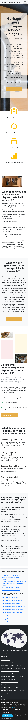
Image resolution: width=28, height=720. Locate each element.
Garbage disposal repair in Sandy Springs (13, 606)
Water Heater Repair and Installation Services (12, 676)
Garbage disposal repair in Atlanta (11, 597)
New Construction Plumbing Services (10, 671)
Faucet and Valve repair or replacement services (12, 690)
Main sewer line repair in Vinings (11, 588)
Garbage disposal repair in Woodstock (12, 613)
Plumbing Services (5, 660)
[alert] (14, 710)
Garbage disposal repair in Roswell (11, 603)
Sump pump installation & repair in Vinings (14, 581)
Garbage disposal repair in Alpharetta (12, 609)
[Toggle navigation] (25, 2)
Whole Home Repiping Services (8, 662)
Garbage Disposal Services (7, 684)
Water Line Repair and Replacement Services (12, 665)
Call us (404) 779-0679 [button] (14, 89)
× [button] (26, 701)
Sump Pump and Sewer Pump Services (10, 687)
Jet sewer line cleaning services (8, 679)
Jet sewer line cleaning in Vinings (11, 590)
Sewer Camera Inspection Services (9, 682)
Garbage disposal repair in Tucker (11, 619)
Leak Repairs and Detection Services (10, 673)
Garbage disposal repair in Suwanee (12, 622)
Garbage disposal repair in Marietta (12, 600)
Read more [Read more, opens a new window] (13, 707)
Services (3, 699)
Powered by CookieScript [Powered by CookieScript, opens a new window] (6, 718)
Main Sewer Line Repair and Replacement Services (13, 668)
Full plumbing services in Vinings (11, 575)
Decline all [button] (20, 715)
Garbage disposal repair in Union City (12, 616)
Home (2, 696)
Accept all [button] (7, 715)
